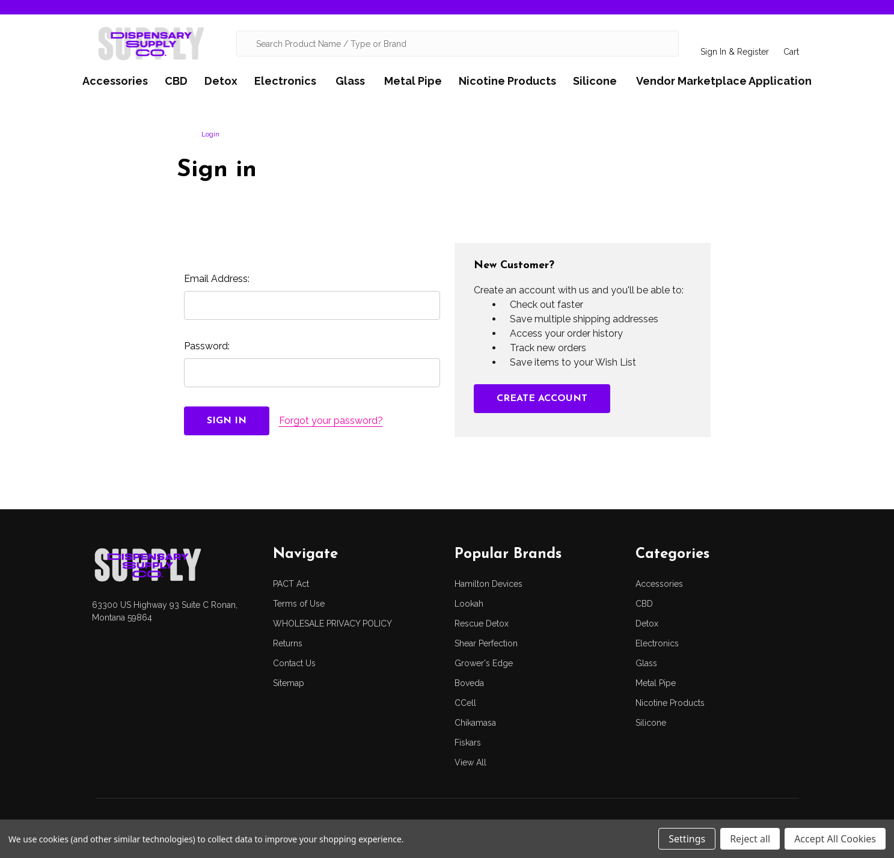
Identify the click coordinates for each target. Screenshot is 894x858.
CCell (465, 703)
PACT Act (291, 584)
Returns (287, 643)
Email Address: (217, 278)
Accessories (115, 81)
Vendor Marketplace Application (724, 81)
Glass (350, 81)
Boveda (469, 683)
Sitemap (288, 683)
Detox (220, 81)
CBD (176, 81)
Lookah (469, 603)
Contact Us (294, 663)
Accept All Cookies (835, 838)
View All (470, 762)
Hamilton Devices (488, 584)
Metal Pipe (413, 81)
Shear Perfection (486, 643)
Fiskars (468, 742)
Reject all (750, 838)
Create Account (542, 398)
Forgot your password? (331, 420)
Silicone (595, 81)
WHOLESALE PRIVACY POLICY (332, 623)
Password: (207, 346)
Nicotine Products (507, 81)
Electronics (285, 81)
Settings (687, 838)
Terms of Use (299, 603)
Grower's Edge (484, 663)
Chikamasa (475, 723)
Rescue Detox (482, 623)
